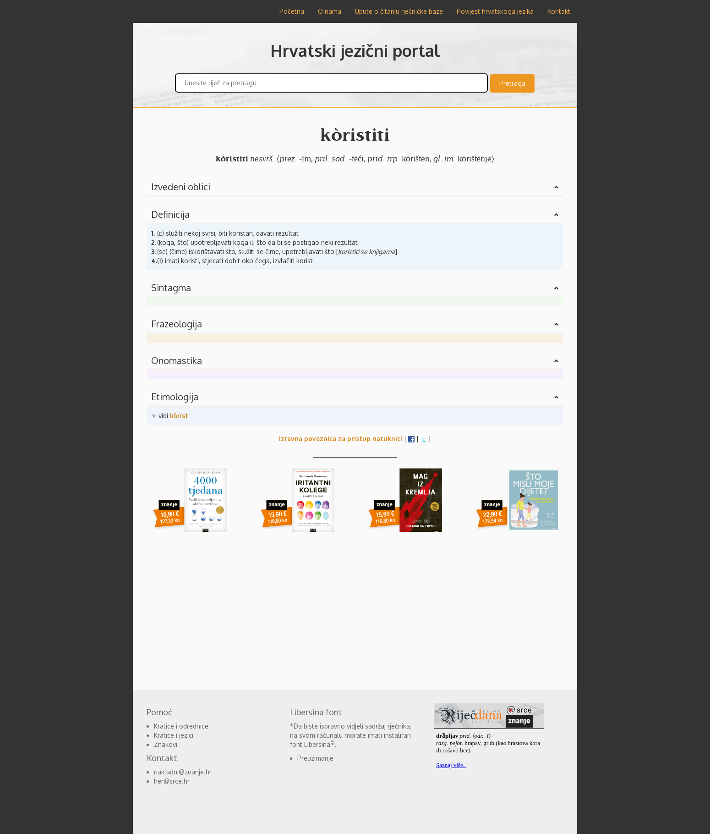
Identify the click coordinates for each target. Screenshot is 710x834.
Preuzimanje (315, 758)
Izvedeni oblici (180, 187)
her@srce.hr (172, 781)
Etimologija (174, 397)
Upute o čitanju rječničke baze (399, 11)
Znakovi (165, 744)
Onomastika (176, 360)
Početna (291, 11)
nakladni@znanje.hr (183, 772)
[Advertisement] (89, 160)
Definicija (170, 214)
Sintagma (171, 287)
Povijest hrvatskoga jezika (495, 11)
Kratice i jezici (173, 735)
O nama (329, 11)
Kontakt (558, 11)
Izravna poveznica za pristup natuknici (340, 438)
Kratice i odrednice (181, 726)
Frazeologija (176, 324)
